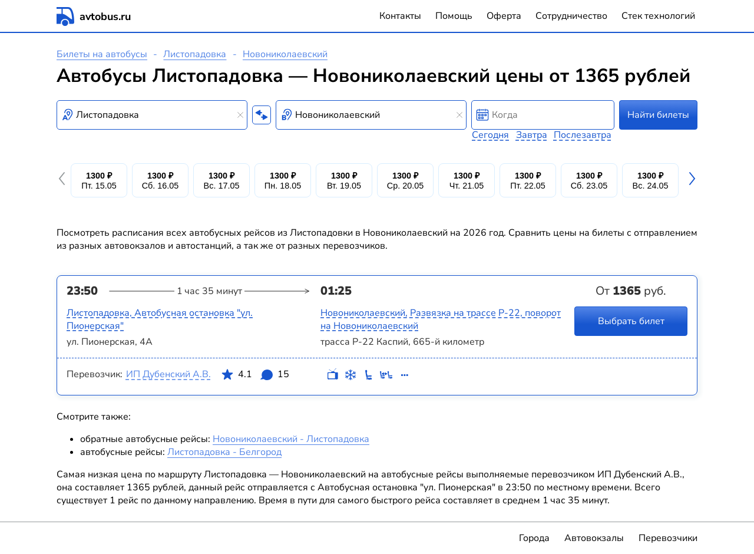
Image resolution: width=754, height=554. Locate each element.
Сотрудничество (571, 15)
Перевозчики (668, 538)
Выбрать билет (631, 321)
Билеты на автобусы (102, 54)
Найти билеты (658, 114)
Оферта (504, 15)
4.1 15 (255, 376)
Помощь (453, 15)
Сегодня (490, 134)
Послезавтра (582, 134)
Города (534, 538)
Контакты (400, 15)
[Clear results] (240, 115)
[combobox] (152, 115)
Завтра (531, 134)
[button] (64, 180)
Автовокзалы (594, 538)
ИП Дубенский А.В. (168, 374)
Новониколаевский (285, 54)
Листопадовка (194, 54)
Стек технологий (658, 15)
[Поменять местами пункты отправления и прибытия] (261, 114)
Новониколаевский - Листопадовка (291, 439)
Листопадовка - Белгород (224, 452)
